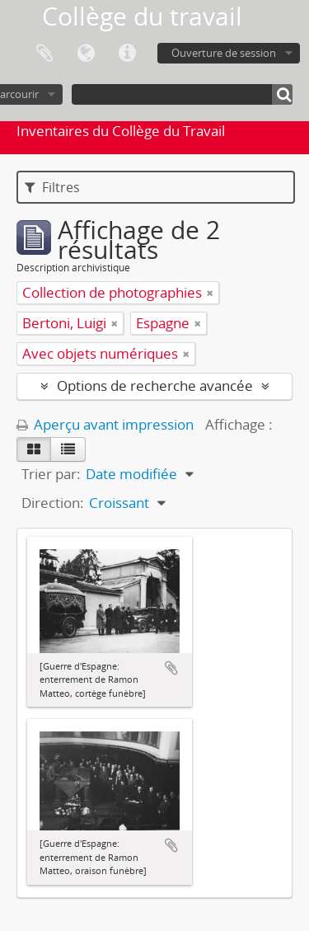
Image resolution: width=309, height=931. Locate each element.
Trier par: (51, 473)
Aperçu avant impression (105, 424)
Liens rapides (126, 53)
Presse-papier (44, 53)
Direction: (52, 502)
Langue (85, 53)
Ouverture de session (223, 52)
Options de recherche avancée (155, 385)
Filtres (52, 187)
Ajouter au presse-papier (171, 668)
